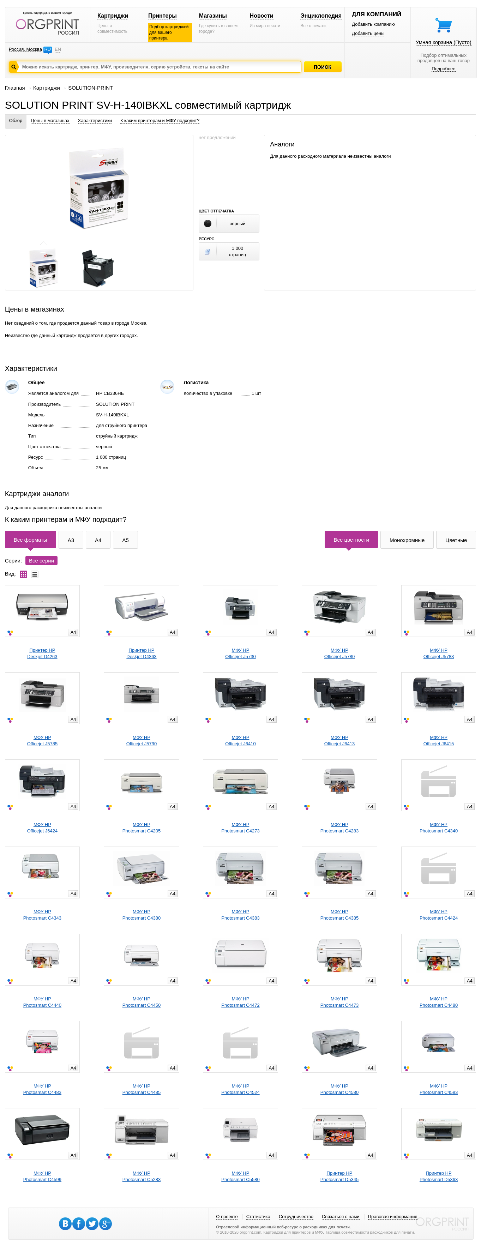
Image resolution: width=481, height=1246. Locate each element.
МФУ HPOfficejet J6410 (240, 740)
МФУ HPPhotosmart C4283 (339, 827)
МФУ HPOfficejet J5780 (339, 653)
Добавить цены (368, 33)
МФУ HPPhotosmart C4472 (240, 1002)
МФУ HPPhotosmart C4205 (141, 827)
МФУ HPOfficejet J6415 (438, 740)
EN (58, 49)
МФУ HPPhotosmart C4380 (141, 915)
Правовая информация (392, 1216)
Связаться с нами (341, 1216)
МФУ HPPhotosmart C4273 (240, 827)
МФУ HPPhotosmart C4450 (141, 1002)
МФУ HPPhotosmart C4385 (339, 915)
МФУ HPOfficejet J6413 (339, 740)
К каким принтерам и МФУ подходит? (159, 120)
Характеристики (95, 120)
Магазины (213, 16)
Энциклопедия (321, 16)
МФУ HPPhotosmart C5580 (240, 1176)
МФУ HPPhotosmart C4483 (42, 1089)
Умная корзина (443, 42)
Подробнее (443, 68)
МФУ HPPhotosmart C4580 (339, 1089)
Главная (15, 88)
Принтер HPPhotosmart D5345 (339, 1176)
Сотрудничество (296, 1216)
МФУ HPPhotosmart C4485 (141, 1089)
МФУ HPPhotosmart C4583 (439, 1089)
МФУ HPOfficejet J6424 (42, 827)
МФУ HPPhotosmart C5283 (141, 1176)
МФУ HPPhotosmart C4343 (42, 915)
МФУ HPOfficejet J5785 (42, 740)
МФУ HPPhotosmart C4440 (42, 1002)
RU (47, 49)
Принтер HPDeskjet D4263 (42, 653)
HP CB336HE (110, 393)
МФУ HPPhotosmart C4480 (439, 1002)
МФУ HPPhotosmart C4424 (439, 915)
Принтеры (162, 16)
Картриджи (112, 16)
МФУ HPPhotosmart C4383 (240, 915)
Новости (261, 16)
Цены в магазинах (50, 120)
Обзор (16, 120)
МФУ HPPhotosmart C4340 (439, 827)
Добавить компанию (373, 24)
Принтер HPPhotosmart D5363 (439, 1176)
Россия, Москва (25, 49)
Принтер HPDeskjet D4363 (141, 653)
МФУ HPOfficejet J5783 (438, 653)
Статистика (258, 1216)
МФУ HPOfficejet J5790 (141, 740)
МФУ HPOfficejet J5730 (240, 653)
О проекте (227, 1216)
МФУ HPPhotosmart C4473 (339, 1002)
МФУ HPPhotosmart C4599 (42, 1176)
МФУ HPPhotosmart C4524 (240, 1089)
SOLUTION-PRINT (90, 88)
